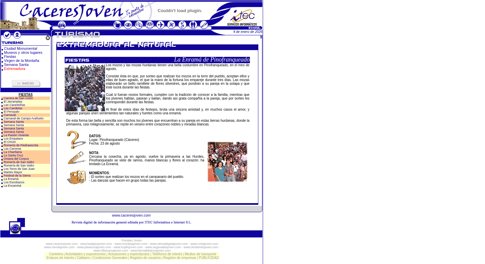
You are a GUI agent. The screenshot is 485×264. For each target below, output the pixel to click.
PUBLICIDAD (209, 258)
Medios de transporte (200, 254)
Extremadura (14, 69)
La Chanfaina (13, 152)
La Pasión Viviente (16, 135)
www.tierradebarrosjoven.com (151, 250)
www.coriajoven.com (204, 244)
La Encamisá (12, 185)
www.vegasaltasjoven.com (163, 247)
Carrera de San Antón (18, 98)
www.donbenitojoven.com (201, 247)
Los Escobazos (14, 182)
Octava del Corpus (16, 158)
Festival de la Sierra (17, 175)
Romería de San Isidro (19, 162)
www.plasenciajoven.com (94, 247)
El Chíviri (10, 142)
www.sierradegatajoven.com (169, 244)
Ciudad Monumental (20, 48)
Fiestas (10, 56)
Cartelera (56, 254)
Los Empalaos (13, 138)
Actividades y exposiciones (85, 254)
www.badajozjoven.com (96, 244)
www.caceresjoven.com (131, 215)
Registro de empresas (179, 258)
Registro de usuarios (145, 258)
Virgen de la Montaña (21, 61)
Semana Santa (16, 65)
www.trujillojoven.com (128, 247)
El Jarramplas (13, 101)
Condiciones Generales (109, 258)
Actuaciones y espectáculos (129, 254)
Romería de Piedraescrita (21, 145)
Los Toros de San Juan (19, 169)
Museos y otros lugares (23, 52)
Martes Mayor (13, 172)
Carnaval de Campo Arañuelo (23, 118)
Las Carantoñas (14, 105)
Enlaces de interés (60, 258)
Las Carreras (12, 148)
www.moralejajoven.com (131, 244)
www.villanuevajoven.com (110, 250)
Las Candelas (13, 108)
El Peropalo (12, 111)
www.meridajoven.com (59, 247)
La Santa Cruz (13, 155)
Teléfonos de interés (167, 254)
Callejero (83, 258)
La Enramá (11, 179)
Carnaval (10, 115)
